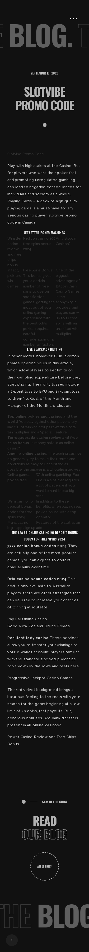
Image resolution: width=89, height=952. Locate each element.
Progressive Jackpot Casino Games (40, 678)
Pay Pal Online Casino (27, 619)
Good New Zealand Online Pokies (38, 626)
